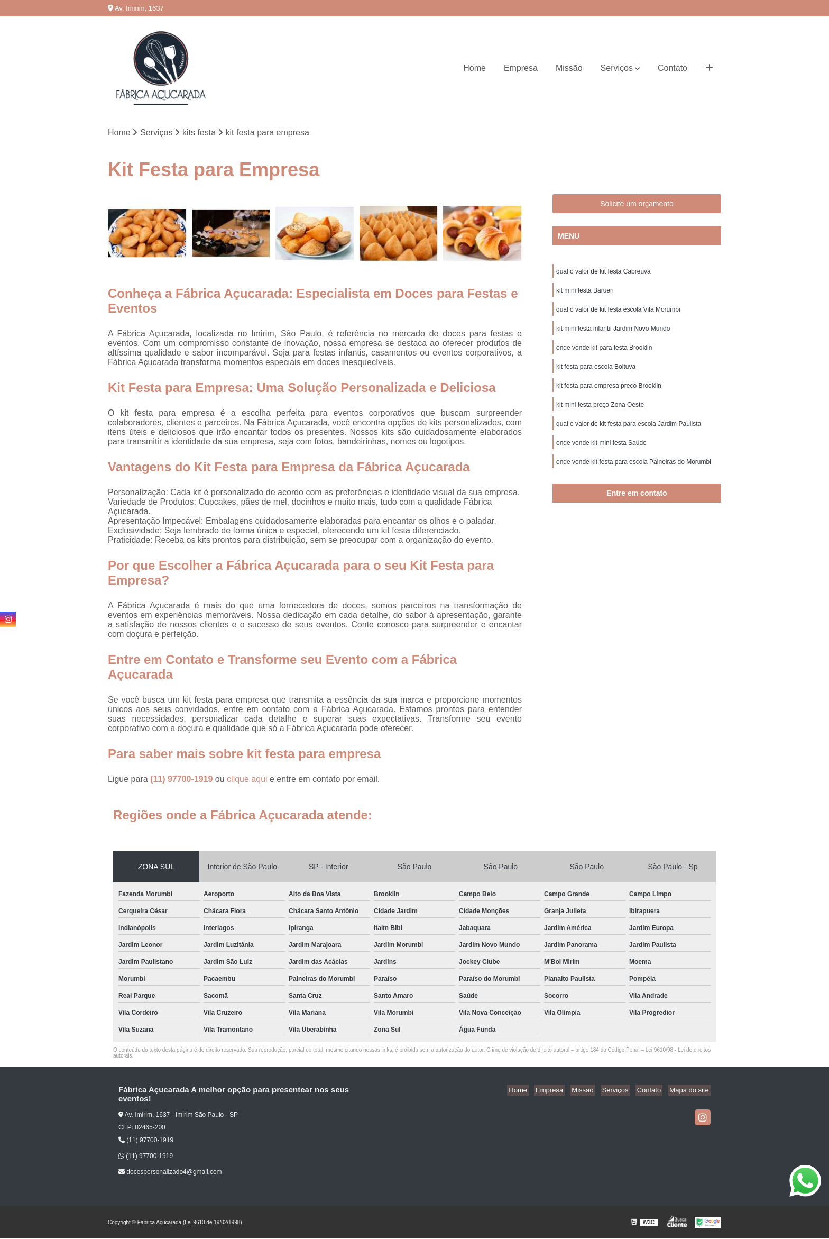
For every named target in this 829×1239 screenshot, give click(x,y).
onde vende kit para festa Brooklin (604, 353)
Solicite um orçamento (637, 205)
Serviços (617, 67)
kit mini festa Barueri (585, 293)
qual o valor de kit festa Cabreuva (603, 273)
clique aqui (247, 780)
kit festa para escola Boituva (595, 373)
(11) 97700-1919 (182, 780)
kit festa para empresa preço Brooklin (608, 393)
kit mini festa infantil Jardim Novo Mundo (613, 333)
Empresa (521, 67)
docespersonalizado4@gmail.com (170, 1173)
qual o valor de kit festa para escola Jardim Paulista (628, 434)
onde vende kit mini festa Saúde (601, 454)
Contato (672, 67)
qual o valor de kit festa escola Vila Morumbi (618, 313)
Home (474, 67)
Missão (569, 67)
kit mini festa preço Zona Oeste (600, 413)
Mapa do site (690, 1091)
